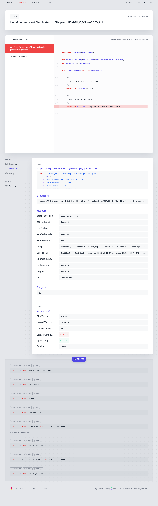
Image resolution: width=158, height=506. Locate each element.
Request (9, 160)
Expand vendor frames (20, 39)
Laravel (44, 488)
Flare (114, 488)
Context (9, 182)
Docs (33, 488)
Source (22, 488)
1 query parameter (19, 432)
